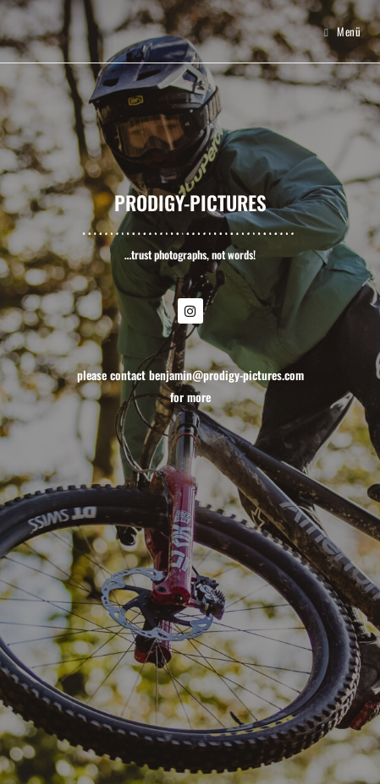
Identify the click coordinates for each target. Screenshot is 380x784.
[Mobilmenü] (342, 31)
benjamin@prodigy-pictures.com (226, 375)
